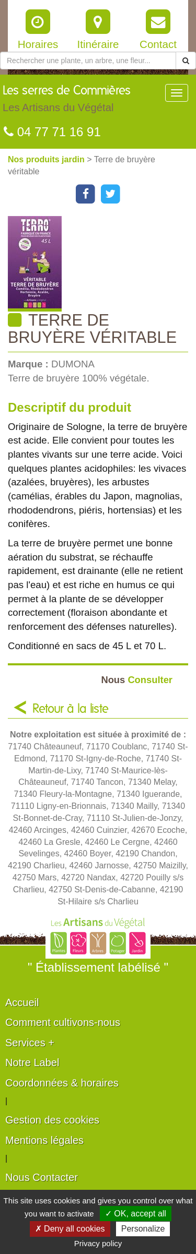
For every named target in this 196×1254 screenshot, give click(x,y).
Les (67, 101)
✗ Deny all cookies (70, 1228)
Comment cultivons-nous (62, 1022)
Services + (29, 1042)
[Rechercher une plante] (88, 60)
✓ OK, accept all (135, 1213)
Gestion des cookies (52, 1120)
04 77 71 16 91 (52, 132)
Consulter (136, 679)
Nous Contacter (41, 1177)
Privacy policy (98, 1243)
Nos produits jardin (47, 159)
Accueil (22, 1002)
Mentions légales (44, 1140)
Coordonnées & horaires (62, 1083)
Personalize (143, 1228)
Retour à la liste (70, 709)
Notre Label (32, 1062)
